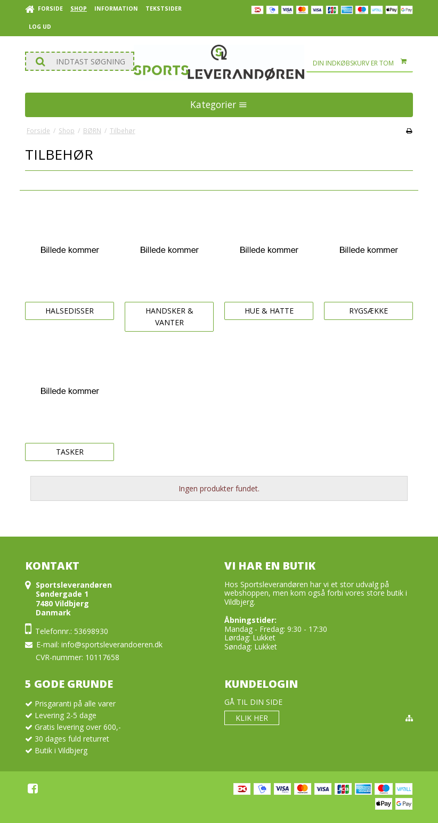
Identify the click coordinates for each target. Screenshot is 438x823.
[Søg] (79, 61)
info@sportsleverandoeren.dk (112, 644)
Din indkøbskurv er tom (363, 63)
